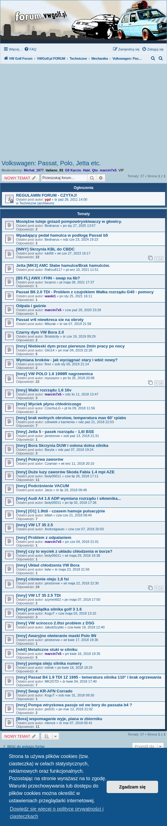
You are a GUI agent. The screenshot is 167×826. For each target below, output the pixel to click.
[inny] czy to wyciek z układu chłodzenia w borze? (64, 551)
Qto (95, 170)
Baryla (49, 449)
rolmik (49, 667)
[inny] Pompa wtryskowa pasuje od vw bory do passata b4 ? (74, 705)
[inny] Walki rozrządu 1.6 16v (43, 390)
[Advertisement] (83, 113)
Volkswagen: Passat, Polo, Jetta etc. (51, 163)
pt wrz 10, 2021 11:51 (82, 269)
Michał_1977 (34, 170)
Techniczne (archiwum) (36, 203)
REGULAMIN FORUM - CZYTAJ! (46, 195)
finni (48, 364)
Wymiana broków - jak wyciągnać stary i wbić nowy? (67, 360)
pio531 (50, 709)
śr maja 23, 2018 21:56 (72, 569)
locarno (50, 282)
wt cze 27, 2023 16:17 (74, 253)
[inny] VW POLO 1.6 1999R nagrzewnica (54, 373)
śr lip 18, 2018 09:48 (71, 490)
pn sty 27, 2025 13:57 (79, 225)
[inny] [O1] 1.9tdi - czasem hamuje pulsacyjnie (60, 511)
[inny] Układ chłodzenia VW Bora (47, 565)
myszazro (52, 378)
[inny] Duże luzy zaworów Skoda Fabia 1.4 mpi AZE (65, 472)
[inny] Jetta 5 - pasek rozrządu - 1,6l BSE (55, 431)
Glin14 (50, 350)
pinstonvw (52, 436)
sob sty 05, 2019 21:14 (72, 364)
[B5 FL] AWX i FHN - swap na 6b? (48, 278)
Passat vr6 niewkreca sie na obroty (50, 319)
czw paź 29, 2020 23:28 (83, 310)
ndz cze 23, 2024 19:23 (80, 239)
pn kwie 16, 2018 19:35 (82, 654)
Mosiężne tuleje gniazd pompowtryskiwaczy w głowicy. (69, 221)
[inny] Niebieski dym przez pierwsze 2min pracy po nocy (70, 346)
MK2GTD (52, 681)
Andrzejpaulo (54, 529)
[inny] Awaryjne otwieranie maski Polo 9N (56, 635)
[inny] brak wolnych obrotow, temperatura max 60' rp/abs (71, 417)
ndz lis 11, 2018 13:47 (82, 394)
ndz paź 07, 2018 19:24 (75, 449)
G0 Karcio (73, 170)
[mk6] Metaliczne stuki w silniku (46, 649)
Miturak (50, 324)
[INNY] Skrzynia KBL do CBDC (45, 249)
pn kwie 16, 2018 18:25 (75, 667)
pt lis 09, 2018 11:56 (79, 408)
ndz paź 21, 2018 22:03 (96, 422)
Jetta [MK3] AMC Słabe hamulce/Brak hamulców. (63, 265)
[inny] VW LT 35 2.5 (34, 525)
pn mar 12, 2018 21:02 (76, 709)
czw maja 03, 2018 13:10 (77, 613)
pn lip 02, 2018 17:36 (80, 502)
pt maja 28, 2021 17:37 (76, 282)
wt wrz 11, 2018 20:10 (77, 463)
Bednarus (52, 225)
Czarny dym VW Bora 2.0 (40, 332)
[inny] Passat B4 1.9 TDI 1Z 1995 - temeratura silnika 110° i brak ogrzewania (88, 677)
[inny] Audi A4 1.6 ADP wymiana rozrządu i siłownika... (68, 498)
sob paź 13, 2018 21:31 (81, 436)
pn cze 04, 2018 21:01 (82, 541)
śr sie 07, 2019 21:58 (75, 324)
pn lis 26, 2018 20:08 (78, 378)
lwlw (48, 569)
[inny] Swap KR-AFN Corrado (44, 691)
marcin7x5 (108, 170)
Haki (86, 170)
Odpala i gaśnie (31, 305)
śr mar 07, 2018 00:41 (75, 723)
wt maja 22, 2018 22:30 (81, 583)
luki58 (49, 253)
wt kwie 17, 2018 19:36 (80, 640)
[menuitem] (30, 49)
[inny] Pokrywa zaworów (39, 459)
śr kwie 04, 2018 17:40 (80, 681)
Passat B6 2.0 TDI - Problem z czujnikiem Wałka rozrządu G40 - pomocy (85, 292)
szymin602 (53, 599)
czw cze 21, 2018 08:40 (74, 515)
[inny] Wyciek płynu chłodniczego (48, 404)
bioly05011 (53, 476)
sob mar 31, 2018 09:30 (76, 695)
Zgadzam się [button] (132, 786)
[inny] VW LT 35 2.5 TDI (38, 595)
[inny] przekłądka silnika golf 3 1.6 (49, 609)
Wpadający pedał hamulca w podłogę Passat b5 (62, 235)
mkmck (50, 723)
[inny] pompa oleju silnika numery (49, 663)
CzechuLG (53, 408)
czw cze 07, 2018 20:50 (86, 529)
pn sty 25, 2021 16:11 (75, 296)
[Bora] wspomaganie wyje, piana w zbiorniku (59, 718)
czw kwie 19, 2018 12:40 (85, 627)
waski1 (50, 296)
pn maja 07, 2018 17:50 (82, 599)
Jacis (48, 490)
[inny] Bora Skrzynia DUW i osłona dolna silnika (62, 445)
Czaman (51, 463)
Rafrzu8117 (53, 269)
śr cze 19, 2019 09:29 (79, 336)
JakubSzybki (54, 627)
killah (48, 515)
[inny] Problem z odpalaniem (43, 537)
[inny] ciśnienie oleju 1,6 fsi (42, 579)
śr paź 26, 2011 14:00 (71, 199)
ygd (48, 199)
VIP (121, 170)
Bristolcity (52, 336)
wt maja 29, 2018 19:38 (82, 555)
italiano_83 (54, 170)
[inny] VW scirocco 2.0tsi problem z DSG (55, 623)
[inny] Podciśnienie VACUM (42, 485)
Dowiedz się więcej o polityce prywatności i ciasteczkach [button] (57, 812)
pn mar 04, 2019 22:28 (75, 350)
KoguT (50, 613)
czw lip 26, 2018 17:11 (81, 476)
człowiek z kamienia (60, 422)
